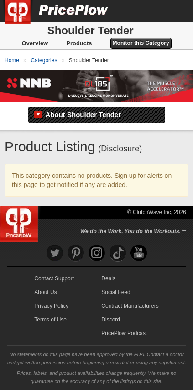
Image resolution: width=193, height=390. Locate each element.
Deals (108, 278)
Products (79, 43)
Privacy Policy (51, 306)
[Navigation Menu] (176, 11)
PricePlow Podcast (124, 333)
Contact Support (54, 278)
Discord (110, 319)
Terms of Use (50, 319)
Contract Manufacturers (129, 306)
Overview (34, 43)
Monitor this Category (141, 43)
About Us (45, 292)
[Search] (155, 11)
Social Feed (115, 292)
